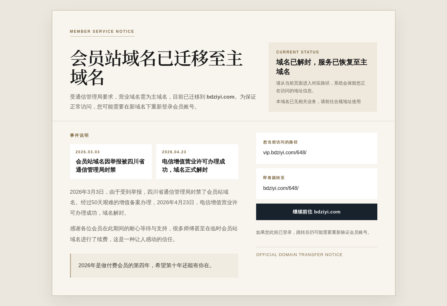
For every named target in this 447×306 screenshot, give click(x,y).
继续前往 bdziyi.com (317, 211)
